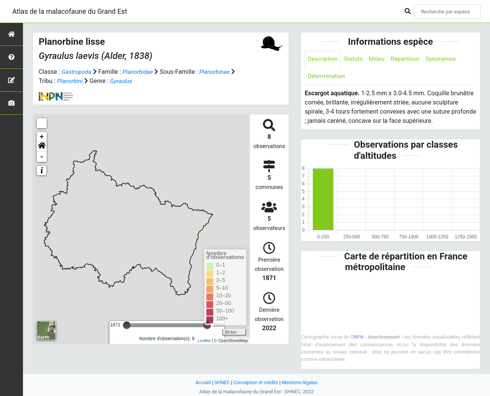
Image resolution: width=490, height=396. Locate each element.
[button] (42, 147)
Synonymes (445, 59)
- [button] (42, 156)
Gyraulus (122, 81)
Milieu (379, 59)
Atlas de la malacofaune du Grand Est (69, 11)
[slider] (127, 325)
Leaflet (204, 340)
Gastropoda (77, 71)
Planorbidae (139, 71)
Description (323, 59)
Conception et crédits (255, 382)
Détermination (327, 76)
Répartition (408, 59)
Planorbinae (217, 71)
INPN (358, 338)
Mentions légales (301, 382)
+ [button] (42, 137)
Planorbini (70, 81)
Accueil (201, 382)
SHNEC (221, 382)
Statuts (354, 59)
